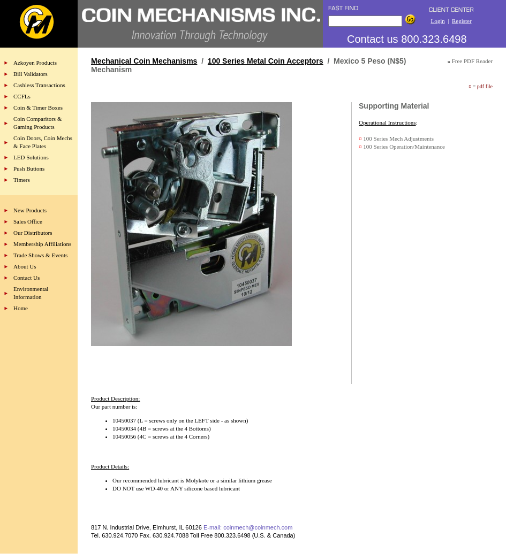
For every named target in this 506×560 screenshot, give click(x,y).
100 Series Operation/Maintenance (404, 146)
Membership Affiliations (42, 244)
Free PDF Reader (472, 61)
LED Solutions (31, 157)
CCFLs (22, 96)
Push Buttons (28, 168)
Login (437, 21)
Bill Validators (30, 74)
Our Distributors (32, 232)
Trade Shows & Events (40, 255)
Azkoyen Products (35, 62)
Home (20, 308)
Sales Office (27, 221)
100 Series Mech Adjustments (398, 138)
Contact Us (26, 277)
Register (462, 21)
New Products (30, 210)
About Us (24, 266)
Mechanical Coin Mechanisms (144, 61)
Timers (21, 180)
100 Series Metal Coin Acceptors (265, 61)
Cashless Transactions (39, 85)
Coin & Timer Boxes (38, 107)
